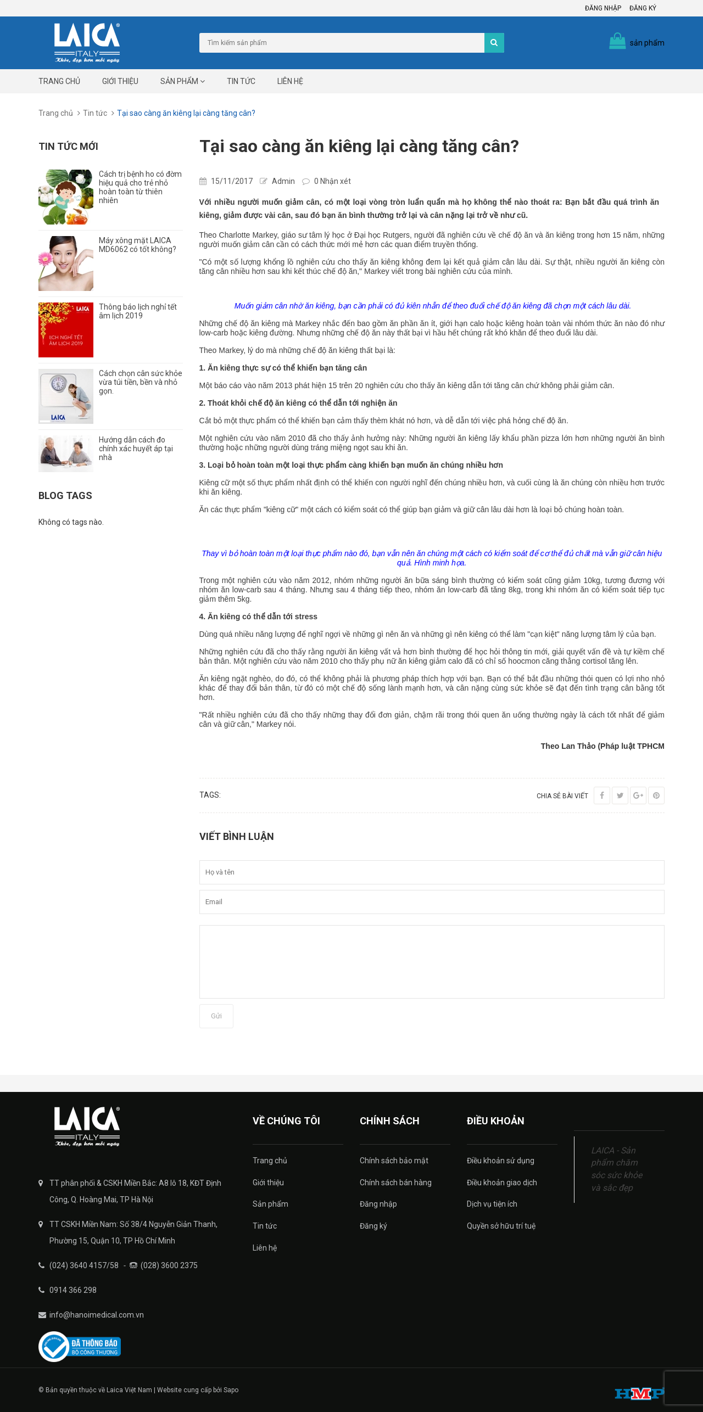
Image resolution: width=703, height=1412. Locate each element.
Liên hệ (290, 81)
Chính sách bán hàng (396, 1182)
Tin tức (241, 81)
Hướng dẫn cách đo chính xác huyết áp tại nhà (136, 448)
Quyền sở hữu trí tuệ (501, 1226)
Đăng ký (642, 8)
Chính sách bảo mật (394, 1160)
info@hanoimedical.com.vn (96, 1314)
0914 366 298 (73, 1290)
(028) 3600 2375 (169, 1265)
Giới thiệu (120, 81)
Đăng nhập (603, 8)
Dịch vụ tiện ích (492, 1204)
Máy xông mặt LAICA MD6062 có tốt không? (137, 245)
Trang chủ (59, 81)
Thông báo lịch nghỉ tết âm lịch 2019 (138, 311)
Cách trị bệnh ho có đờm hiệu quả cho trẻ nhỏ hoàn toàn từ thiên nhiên (140, 187)
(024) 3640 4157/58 (84, 1265)
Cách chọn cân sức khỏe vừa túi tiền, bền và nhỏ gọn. (140, 382)
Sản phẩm (182, 81)
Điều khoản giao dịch (502, 1182)
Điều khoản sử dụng (500, 1160)
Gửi (216, 1016)
